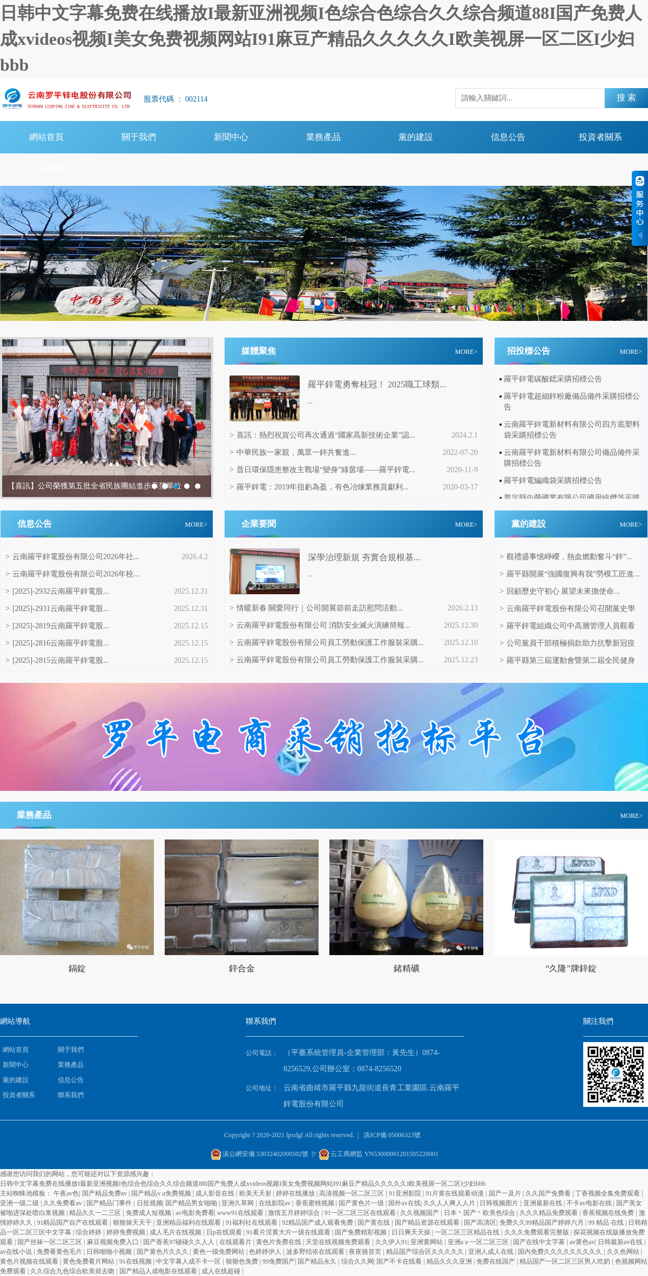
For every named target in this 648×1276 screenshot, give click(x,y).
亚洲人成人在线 (491, 1251)
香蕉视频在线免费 (609, 1213)
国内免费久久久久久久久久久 (561, 1251)
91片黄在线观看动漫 (455, 1193)
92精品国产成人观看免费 (318, 1222)
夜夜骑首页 (366, 1251)
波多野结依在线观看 (316, 1251)
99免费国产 (278, 1261)
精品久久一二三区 (96, 1213)
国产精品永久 (318, 1261)
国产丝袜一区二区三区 (50, 1242)
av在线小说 (16, 1251)
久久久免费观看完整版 (537, 1232)
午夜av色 (66, 1193)
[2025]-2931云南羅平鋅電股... (57, 609)
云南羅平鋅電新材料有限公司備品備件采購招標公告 (572, 457)
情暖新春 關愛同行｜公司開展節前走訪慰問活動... (316, 608)
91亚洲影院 (406, 1193)
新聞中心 (231, 137)
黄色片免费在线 (279, 1242)
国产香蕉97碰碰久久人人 (179, 1242)
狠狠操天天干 (133, 1222)
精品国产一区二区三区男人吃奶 (565, 1261)
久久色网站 (624, 1251)
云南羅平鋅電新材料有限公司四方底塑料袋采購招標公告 (572, 429)
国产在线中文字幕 (539, 1242)
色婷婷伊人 (266, 1251)
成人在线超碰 (221, 1271)
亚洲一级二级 (20, 1203)
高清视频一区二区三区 (352, 1193)
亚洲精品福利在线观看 (189, 1222)
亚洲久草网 (238, 1203)
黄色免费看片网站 (89, 1261)
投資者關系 (600, 137)
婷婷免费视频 (126, 1232)
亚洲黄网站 (427, 1242)
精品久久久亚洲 (450, 1261)
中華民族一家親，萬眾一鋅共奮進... (292, 452)
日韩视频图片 (500, 1203)
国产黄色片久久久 (163, 1251)
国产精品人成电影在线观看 (159, 1271)
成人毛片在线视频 (176, 1232)
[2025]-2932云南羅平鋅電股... (57, 591)
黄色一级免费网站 (219, 1251)
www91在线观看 (241, 1213)
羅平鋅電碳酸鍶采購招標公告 (553, 379)
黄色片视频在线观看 (30, 1261)
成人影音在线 (215, 1193)
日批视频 (150, 1203)
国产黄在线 (374, 1222)
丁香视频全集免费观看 (608, 1193)
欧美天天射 (256, 1193)
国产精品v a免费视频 (161, 1193)
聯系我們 (46, 169)
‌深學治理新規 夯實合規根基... (364, 557)
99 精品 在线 (606, 1222)
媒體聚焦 (258, 350)
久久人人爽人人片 (450, 1203)
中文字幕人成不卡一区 (189, 1261)
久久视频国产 (420, 1213)
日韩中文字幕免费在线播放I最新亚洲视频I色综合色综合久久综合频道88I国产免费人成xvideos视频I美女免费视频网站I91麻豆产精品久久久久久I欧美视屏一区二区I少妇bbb (321, 39)
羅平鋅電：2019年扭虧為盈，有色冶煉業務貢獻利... (319, 487)
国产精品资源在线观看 (428, 1222)
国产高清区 (480, 1222)
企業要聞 (258, 523)
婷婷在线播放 (296, 1193)
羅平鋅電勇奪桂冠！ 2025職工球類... (377, 384)
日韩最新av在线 (621, 1242)
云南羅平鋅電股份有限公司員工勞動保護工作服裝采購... (326, 643)
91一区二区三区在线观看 (361, 1213)
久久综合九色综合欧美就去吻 (73, 1271)
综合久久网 (357, 1261)
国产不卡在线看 (399, 1261)
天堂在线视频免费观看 (339, 1242)
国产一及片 (506, 1193)
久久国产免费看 (548, 1193)
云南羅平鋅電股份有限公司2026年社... (72, 557)
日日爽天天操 (412, 1232)
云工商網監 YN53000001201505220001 (384, 1154)
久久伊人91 (391, 1242)
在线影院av (275, 1203)
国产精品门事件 (109, 1203)
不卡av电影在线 (589, 1203)
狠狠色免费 (243, 1261)
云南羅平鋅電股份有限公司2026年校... (72, 574)
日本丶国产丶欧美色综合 (480, 1213)
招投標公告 (528, 350)
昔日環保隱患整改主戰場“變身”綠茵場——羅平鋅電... (322, 470)
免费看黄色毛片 (60, 1251)
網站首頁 (46, 137)
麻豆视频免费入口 (113, 1242)
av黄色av (582, 1242)
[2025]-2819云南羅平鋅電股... (57, 626)
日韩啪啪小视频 (109, 1251)
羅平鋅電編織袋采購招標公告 (553, 480)
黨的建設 (416, 137)
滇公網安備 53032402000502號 (265, 1154)
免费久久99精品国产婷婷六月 (542, 1222)
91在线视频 (136, 1261)
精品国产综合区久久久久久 (425, 1251)
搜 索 (626, 97)
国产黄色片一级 (362, 1203)
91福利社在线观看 (252, 1222)
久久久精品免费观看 (549, 1213)
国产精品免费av (105, 1193)
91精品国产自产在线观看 (73, 1222)
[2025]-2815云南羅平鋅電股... (57, 660)
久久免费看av (63, 1203)
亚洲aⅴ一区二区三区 (479, 1242)
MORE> (466, 351)
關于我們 (139, 137)
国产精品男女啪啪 (192, 1203)
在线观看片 (236, 1242)
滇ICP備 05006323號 (392, 1135)
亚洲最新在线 (543, 1203)
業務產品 (323, 137)
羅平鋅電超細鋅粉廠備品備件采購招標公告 (572, 401)
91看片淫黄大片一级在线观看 (289, 1232)
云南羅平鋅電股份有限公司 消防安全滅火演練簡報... (320, 625)
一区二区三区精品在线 (468, 1232)
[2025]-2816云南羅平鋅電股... (57, 643)
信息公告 (508, 137)
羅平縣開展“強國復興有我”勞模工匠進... (570, 574)
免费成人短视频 (149, 1213)
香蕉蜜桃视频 (315, 1203)
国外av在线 (404, 1203)
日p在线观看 (225, 1232)
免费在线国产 (496, 1261)
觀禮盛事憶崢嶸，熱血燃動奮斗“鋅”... (566, 557)
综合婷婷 (89, 1232)
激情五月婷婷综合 (294, 1213)
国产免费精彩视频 (361, 1232)
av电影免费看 (195, 1213)
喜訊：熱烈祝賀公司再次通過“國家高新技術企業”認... (322, 435)
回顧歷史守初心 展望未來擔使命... (560, 591)
